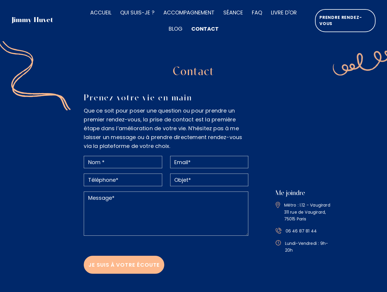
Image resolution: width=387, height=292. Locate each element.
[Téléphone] (123, 176)
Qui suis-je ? (137, 12)
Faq (257, 12)
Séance (233, 12)
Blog (175, 28)
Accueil (100, 12)
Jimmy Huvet (32, 20)
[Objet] (209, 176)
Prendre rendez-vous (340, 20)
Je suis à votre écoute (124, 261)
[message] (166, 210)
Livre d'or (284, 12)
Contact (205, 28)
